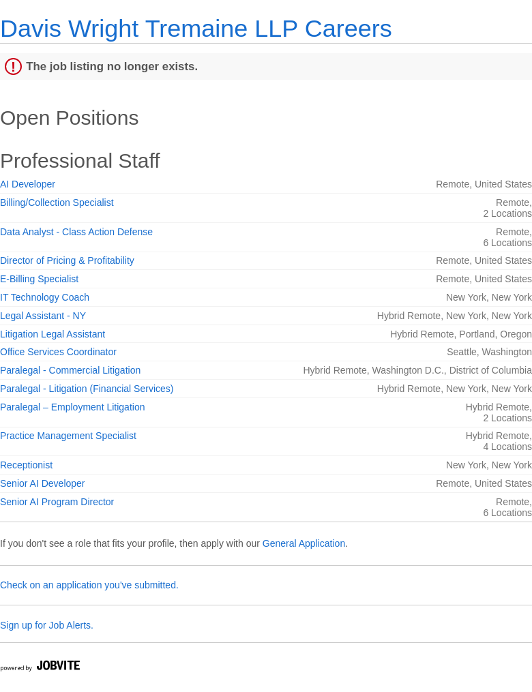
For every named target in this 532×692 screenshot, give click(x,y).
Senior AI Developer (42, 483)
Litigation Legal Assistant (52, 334)
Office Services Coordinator (58, 351)
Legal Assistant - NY (43, 315)
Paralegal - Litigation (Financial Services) (86, 388)
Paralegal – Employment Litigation (72, 407)
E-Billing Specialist (39, 278)
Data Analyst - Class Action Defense (76, 231)
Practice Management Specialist (68, 435)
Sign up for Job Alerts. (46, 625)
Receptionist (26, 465)
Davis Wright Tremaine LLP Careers (196, 28)
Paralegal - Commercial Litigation (70, 370)
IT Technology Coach (44, 297)
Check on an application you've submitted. (89, 585)
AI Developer (27, 184)
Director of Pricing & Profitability (67, 260)
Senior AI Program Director (57, 501)
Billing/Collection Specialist (57, 202)
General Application (304, 543)
